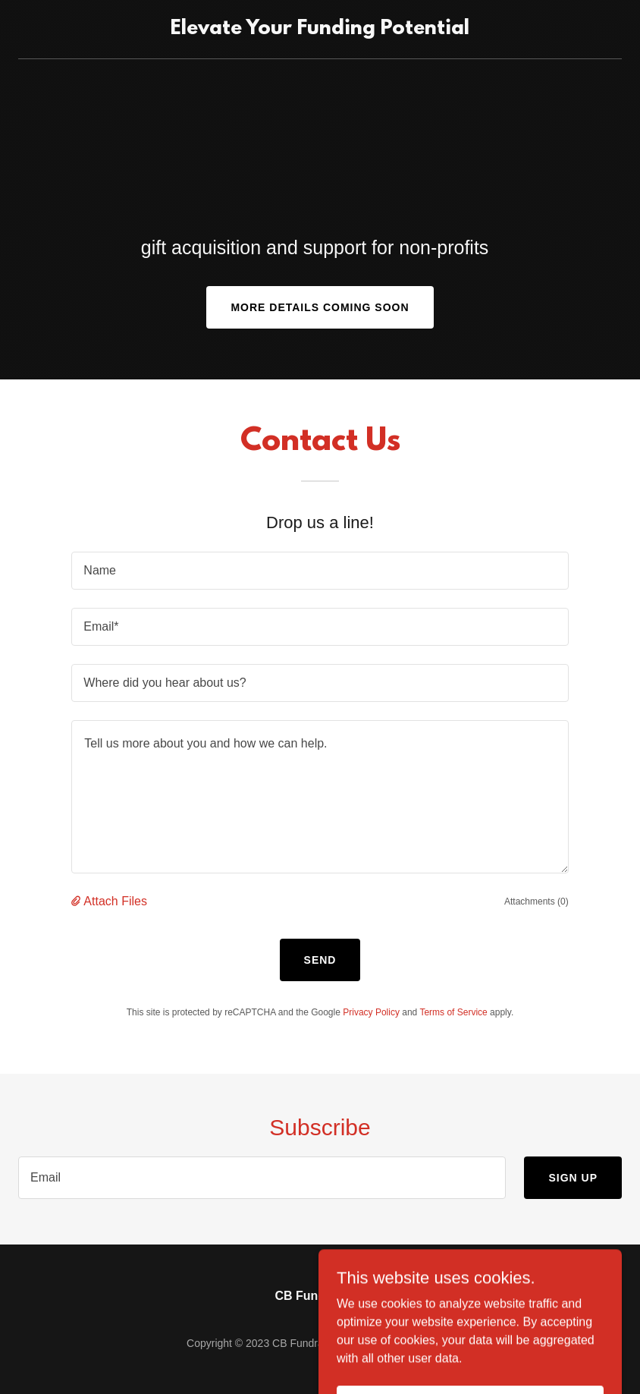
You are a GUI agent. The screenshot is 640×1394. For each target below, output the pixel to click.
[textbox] (319, 571)
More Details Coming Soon (320, 307)
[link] (320, 30)
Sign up (573, 1178)
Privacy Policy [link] (371, 1012)
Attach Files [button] (115, 901)
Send (320, 960)
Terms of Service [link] (453, 1012)
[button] (77, 901)
